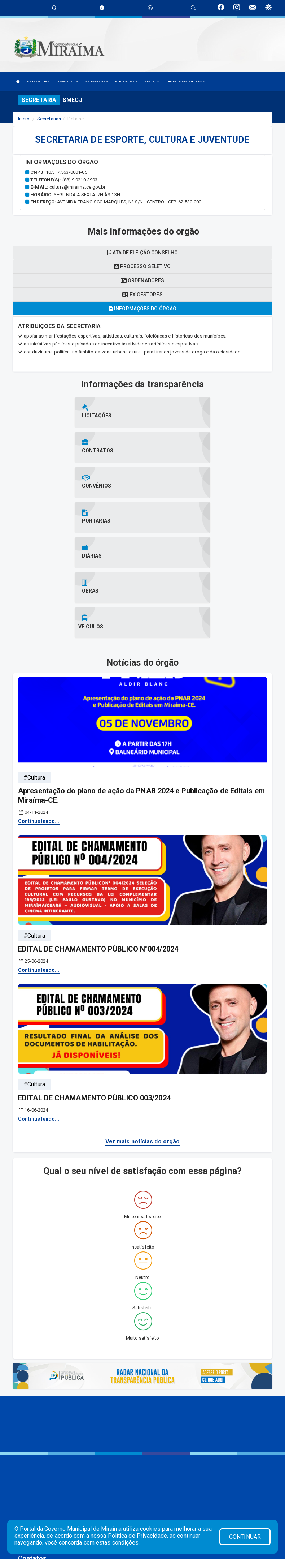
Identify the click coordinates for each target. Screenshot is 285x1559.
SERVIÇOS (151, 81)
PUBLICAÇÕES (126, 81)
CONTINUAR (245, 1536)
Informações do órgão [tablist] (142, 309)
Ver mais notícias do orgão (142, 1035)
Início (24, 118)
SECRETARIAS (96, 81)
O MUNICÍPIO (67, 81)
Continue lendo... (39, 715)
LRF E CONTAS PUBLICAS (185, 81)
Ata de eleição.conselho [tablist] (142, 252)
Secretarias (49, 118)
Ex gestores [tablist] (142, 294)
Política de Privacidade (137, 1535)
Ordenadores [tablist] (142, 280)
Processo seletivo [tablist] (142, 266)
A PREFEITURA (38, 81)
